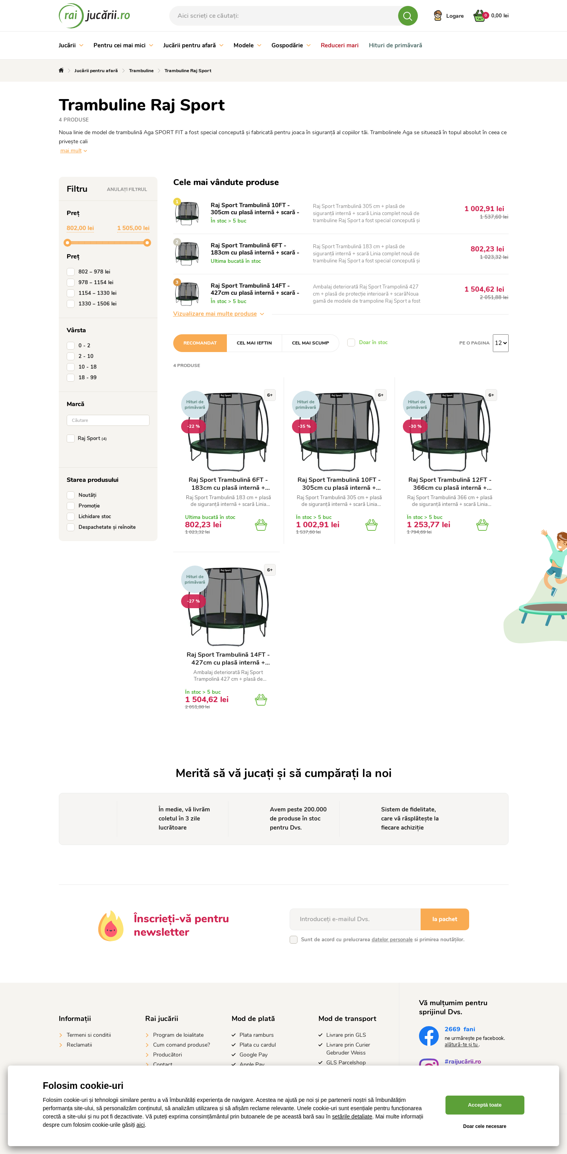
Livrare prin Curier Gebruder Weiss (348, 1049)
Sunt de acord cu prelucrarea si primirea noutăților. (382, 939)
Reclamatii (79, 1045)
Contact (162, 1064)
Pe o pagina (474, 343)
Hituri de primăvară (395, 45)
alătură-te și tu (462, 1044)
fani (460, 1030)
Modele (247, 45)
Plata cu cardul (258, 1045)
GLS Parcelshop (346, 1062)
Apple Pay (252, 1064)
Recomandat (200, 343)
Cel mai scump (310, 343)
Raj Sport (88, 438)
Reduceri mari (340, 45)
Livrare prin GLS (346, 1035)
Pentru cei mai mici (123, 45)
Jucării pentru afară (193, 45)
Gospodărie (291, 45)
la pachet (444, 919)
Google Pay (254, 1054)
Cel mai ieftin (254, 343)
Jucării (71, 45)
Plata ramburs (257, 1035)
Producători (167, 1054)
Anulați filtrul (127, 189)
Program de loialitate (178, 1035)
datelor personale (392, 939)
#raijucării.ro (463, 1063)
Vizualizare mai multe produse (218, 314)
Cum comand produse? (181, 1045)
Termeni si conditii (89, 1035)
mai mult (71, 150)
